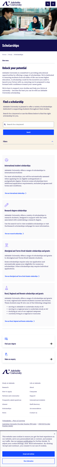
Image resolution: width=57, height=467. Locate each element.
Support (32, 396)
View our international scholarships (15, 193)
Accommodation (35, 408)
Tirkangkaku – (13, 420)
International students (37, 400)
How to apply (7, 391)
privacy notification (25, 441)
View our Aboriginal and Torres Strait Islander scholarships (21, 276)
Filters (5, 141)
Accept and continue (28, 454)
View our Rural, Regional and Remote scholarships (19, 321)
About (32, 387)
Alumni (4, 404)
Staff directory (35, 404)
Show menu (5, 60)
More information (28, 461)
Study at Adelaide (8, 383)
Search (28, 132)
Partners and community (10, 396)
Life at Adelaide (35, 383)
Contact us (33, 412)
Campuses (33, 391)
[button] (54, 434)
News (4, 412)
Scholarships (6, 408)
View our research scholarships (13, 233)
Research (5, 387)
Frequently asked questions (11, 400)
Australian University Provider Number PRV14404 (19, 424)
